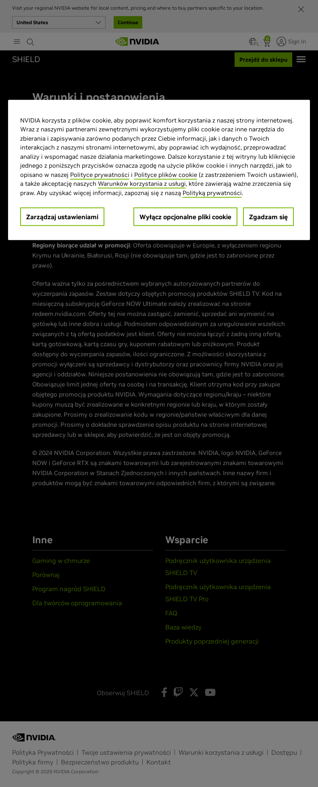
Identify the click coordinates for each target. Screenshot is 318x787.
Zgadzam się (268, 217)
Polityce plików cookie (165, 175)
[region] (159, 170)
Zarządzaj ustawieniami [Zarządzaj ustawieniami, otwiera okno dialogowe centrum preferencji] (62, 217)
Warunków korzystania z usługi (142, 183)
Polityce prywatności (99, 175)
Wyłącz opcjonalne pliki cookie (185, 217)
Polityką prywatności (212, 193)
